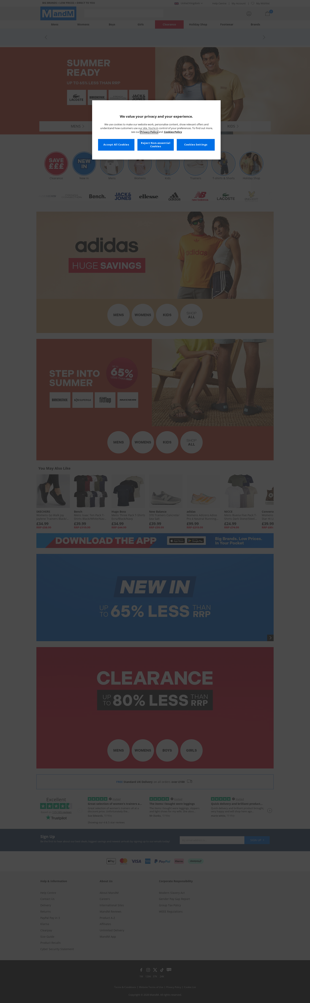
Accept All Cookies (116, 144)
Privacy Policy (149, 132)
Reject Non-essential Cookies (155, 144)
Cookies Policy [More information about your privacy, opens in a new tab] (173, 132)
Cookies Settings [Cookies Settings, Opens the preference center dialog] (195, 144)
